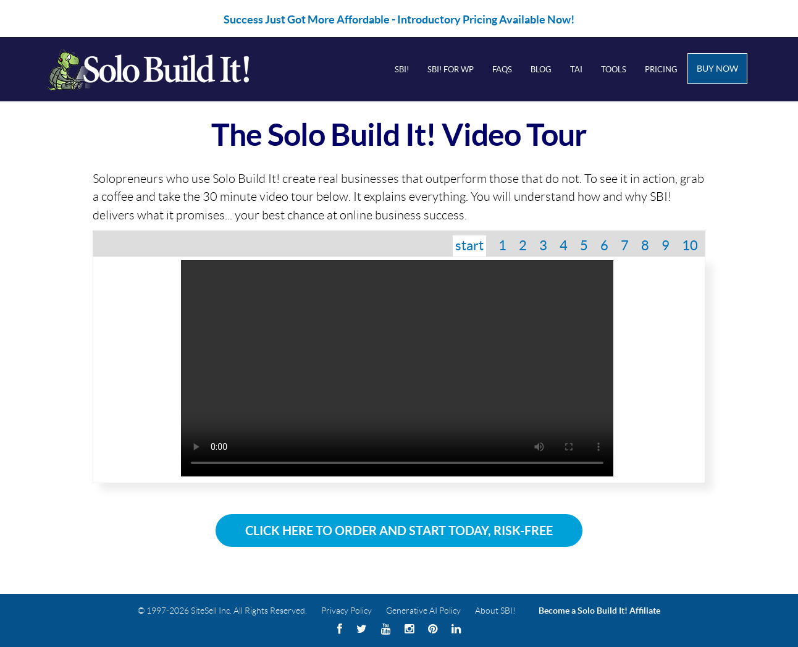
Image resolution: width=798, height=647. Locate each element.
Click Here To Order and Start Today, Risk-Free (399, 530)
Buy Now (717, 69)
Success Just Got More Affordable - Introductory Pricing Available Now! (399, 19)
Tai (576, 69)
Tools (613, 69)
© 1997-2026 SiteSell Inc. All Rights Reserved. (222, 610)
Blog (541, 69)
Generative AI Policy (423, 610)
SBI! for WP (450, 69)
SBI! (402, 69)
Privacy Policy (346, 610)
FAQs (502, 69)
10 (690, 245)
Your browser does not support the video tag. (397, 368)
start (469, 245)
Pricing (661, 69)
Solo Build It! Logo (164, 69)
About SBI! (495, 610)
